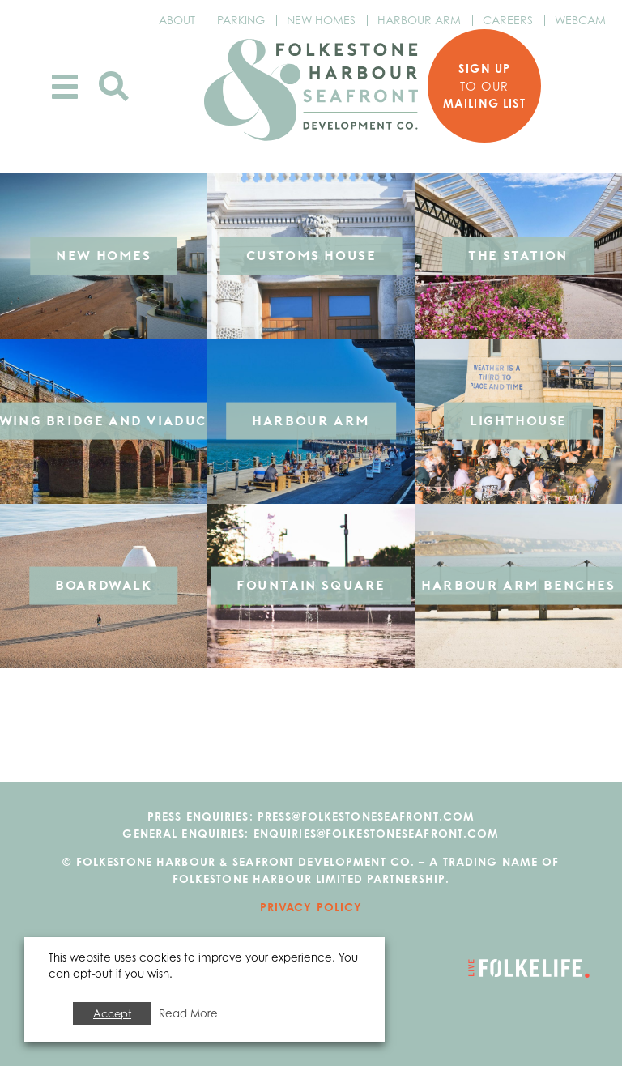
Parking (241, 20)
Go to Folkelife (529, 968)
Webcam (580, 20)
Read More (188, 1013)
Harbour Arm (419, 20)
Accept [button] (112, 1013)
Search (114, 86)
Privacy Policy (311, 907)
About (177, 20)
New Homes (321, 20)
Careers (508, 20)
